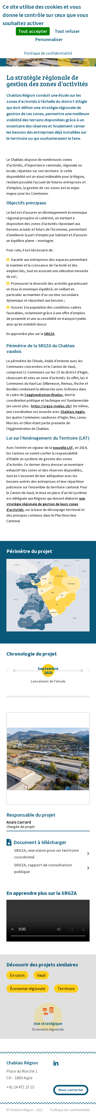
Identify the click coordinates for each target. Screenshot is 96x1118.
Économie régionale (27, 988)
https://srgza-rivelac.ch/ (51, 406)
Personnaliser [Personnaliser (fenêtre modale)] (48, 39)
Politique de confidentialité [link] (48, 53)
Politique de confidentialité (70, 1110)
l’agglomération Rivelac (44, 394)
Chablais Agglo (72, 411)
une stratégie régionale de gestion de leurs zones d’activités (45, 504)
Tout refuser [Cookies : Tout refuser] (67, 31)
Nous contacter (70, 1089)
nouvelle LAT (63, 447)
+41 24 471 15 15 (20, 1087)
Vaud (41, 975)
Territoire (66, 988)
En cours (17, 975)
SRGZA (49, 333)
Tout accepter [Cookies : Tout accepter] (32, 31)
